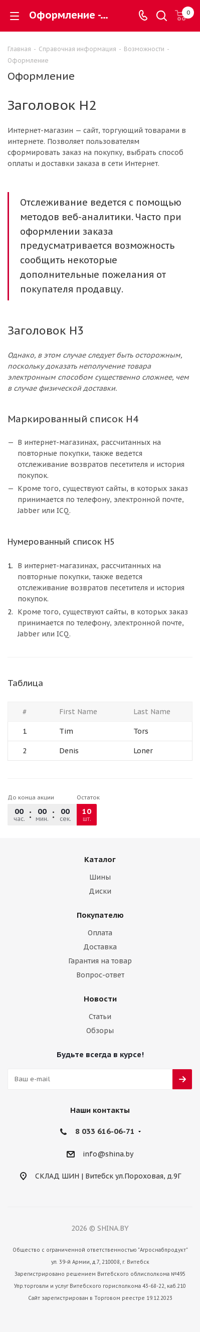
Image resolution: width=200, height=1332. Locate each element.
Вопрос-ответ (100, 974)
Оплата (100, 932)
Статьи (100, 1016)
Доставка (100, 946)
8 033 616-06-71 (105, 1131)
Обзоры (100, 1030)
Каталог (100, 859)
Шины (100, 877)
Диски (100, 891)
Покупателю (100, 915)
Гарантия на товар (100, 960)
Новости (100, 999)
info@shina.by (108, 1153)
